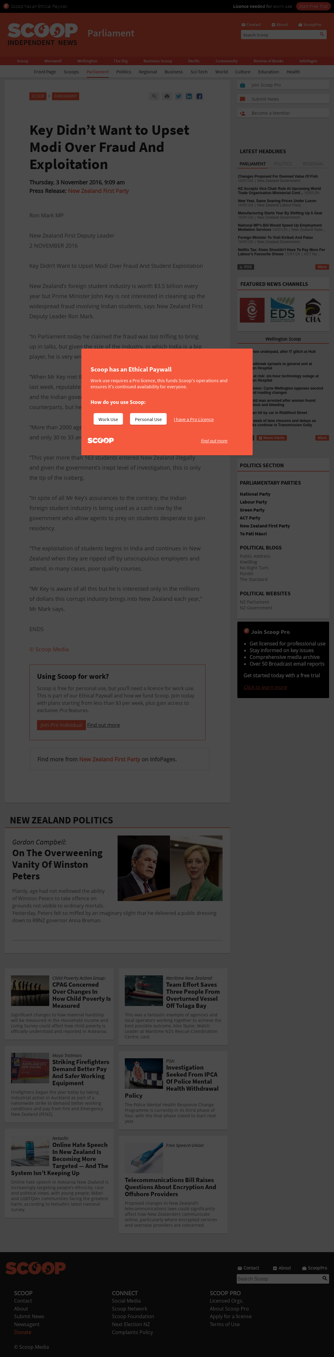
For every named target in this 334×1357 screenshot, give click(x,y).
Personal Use (148, 419)
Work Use (108, 419)
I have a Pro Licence (194, 419)
